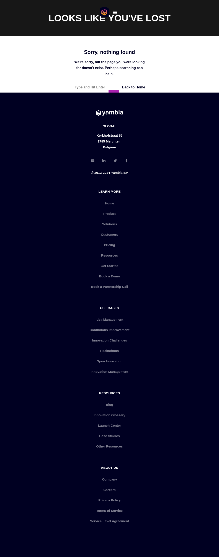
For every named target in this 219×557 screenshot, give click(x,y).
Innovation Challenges (109, 340)
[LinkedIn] (104, 161)
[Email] (92, 161)
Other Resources (109, 446)
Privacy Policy (109, 500)
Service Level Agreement (109, 521)
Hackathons (109, 351)
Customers (109, 234)
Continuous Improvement (110, 330)
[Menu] (115, 12)
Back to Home (133, 87)
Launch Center (109, 425)
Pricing (109, 245)
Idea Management (109, 319)
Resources (109, 255)
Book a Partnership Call (109, 286)
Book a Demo (109, 276)
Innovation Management (109, 371)
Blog (109, 404)
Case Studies (109, 436)
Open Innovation (110, 361)
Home (109, 203)
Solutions (109, 224)
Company (109, 479)
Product (109, 214)
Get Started (109, 266)
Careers (109, 490)
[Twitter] (115, 161)
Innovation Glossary (109, 415)
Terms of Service (109, 510)
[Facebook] (126, 161)
